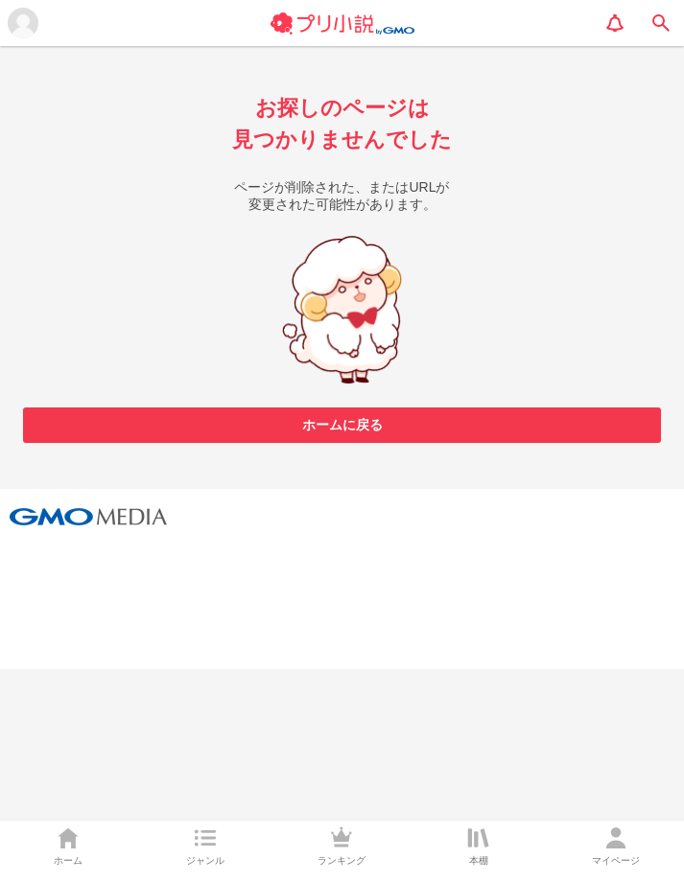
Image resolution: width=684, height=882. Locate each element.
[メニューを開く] (23, 23)
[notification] (615, 23)
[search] (661, 23)
